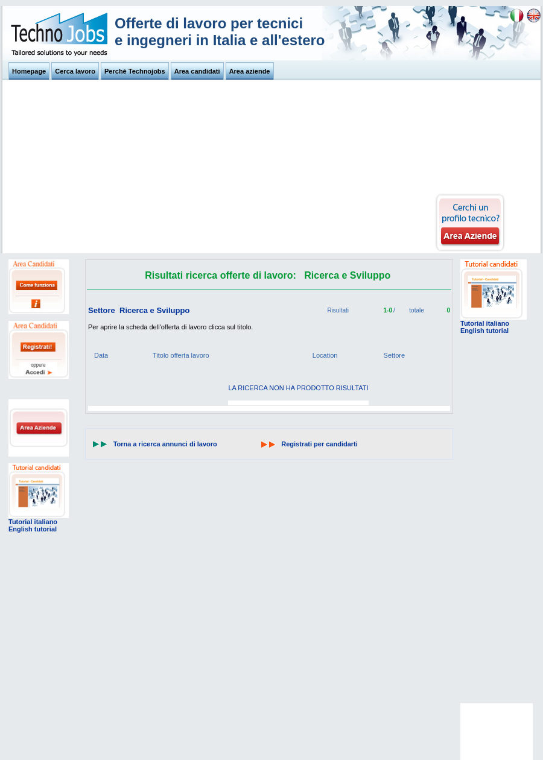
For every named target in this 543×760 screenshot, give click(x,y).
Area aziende (249, 71)
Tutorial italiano (32, 521)
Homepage (29, 71)
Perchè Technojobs (134, 71)
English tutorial (32, 529)
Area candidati (197, 71)
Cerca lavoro (75, 71)
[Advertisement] (219, 167)
